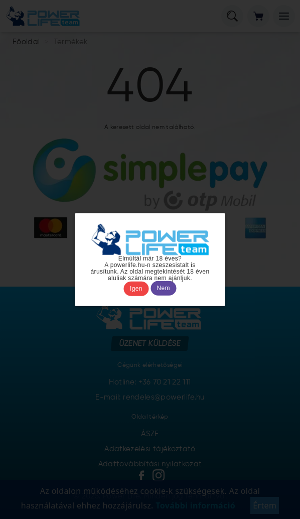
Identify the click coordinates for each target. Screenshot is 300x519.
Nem (163, 288)
